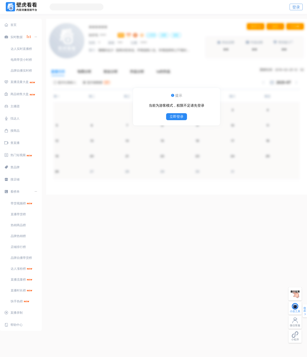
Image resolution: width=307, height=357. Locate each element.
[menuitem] (21, 25)
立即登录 (177, 116)
